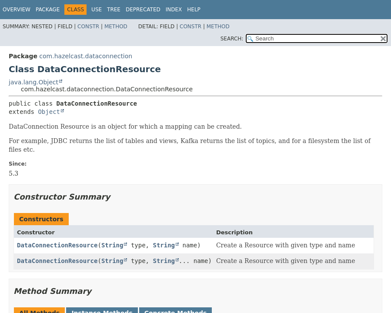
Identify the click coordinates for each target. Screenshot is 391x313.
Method (115, 26)
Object (49, 111)
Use (96, 10)
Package (48, 10)
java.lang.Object (33, 82)
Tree (113, 10)
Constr (88, 26)
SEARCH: (232, 39)
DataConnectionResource (57, 245)
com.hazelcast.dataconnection (85, 56)
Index (174, 10)
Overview (16, 10)
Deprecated (143, 10)
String (112, 245)
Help (194, 10)
